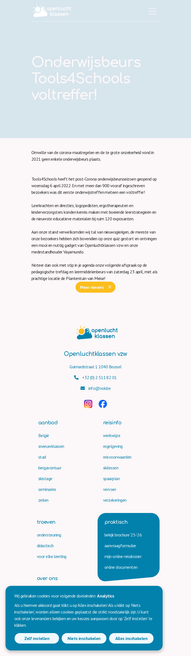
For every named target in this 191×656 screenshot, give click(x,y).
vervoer (109, 489)
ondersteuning (49, 535)
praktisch (115, 522)
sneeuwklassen (51, 446)
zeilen (43, 500)
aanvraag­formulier (120, 545)
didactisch (45, 545)
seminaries (47, 489)
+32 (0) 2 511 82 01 (95, 377)
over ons (47, 578)
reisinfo (112, 422)
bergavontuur (49, 467)
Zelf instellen (36, 638)
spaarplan (111, 478)
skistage (45, 478)
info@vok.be (95, 388)
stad (42, 457)
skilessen (110, 467)
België (43, 435)
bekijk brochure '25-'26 (123, 535)
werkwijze (111, 435)
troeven (46, 522)
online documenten (120, 567)
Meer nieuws (92, 287)
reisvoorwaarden (117, 457)
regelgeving (113, 446)
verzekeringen (115, 500)
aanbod (48, 422)
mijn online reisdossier (122, 556)
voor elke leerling (51, 556)
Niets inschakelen (84, 638)
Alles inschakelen (131, 638)
